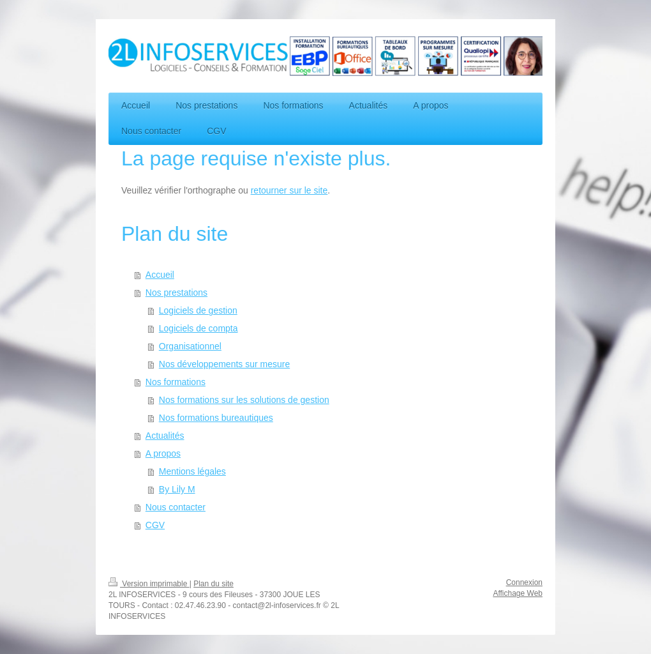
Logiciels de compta (198, 328)
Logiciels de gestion (198, 310)
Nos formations (176, 382)
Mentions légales (192, 471)
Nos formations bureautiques (216, 418)
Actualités (165, 435)
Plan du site (213, 583)
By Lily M (177, 489)
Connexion (524, 582)
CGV (155, 525)
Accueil (160, 275)
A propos (163, 453)
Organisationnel (190, 346)
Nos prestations (176, 292)
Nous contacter (176, 507)
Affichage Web (517, 593)
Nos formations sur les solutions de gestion (244, 400)
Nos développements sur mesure (224, 364)
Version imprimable (149, 583)
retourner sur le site (289, 190)
